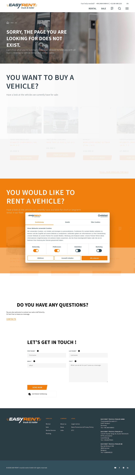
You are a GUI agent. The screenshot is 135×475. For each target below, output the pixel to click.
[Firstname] (46, 355)
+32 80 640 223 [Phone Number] (116, 4)
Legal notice (75, 424)
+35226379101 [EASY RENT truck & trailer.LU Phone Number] (108, 440)
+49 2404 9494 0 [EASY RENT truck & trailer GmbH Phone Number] (109, 428)
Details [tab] (67, 222)
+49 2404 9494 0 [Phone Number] (102, 4)
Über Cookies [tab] (95, 222)
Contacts (11, 327)
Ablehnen (40, 258)
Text (75, 361)
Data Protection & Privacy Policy (82, 427)
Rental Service (51, 430)
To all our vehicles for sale (114, 176)
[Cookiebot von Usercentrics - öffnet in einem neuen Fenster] (99, 216)
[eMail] (46, 365)
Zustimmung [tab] (39, 222)
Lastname (78, 351)
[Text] (88, 372)
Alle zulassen (94, 258)
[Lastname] (88, 355)
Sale (103, 8)
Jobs (62, 430)
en (128, 4)
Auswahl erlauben (68, 258)
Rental (92, 8)
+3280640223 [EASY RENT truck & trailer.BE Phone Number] (108, 452)
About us (63, 424)
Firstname (37, 351)
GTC (72, 430)
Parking (48, 433)
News (62, 427)
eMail (34, 361)
